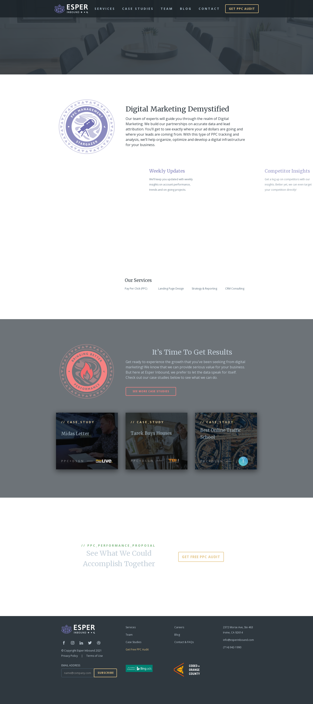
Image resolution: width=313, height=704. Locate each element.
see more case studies (151, 391)
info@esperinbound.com (238, 640)
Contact (209, 9)
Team (129, 635)
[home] (71, 8)
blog (186, 9)
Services (105, 9)
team (167, 9)
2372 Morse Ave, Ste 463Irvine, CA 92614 (238, 629)
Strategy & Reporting (204, 288)
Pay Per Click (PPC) (136, 288)
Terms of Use (94, 656)
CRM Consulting (234, 288)
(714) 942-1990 (232, 647)
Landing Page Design (171, 288)
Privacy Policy (69, 656)
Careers (179, 627)
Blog (177, 635)
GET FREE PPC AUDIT (201, 556)
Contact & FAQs (184, 642)
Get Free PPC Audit (137, 649)
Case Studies (138, 9)
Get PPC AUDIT (242, 9)
